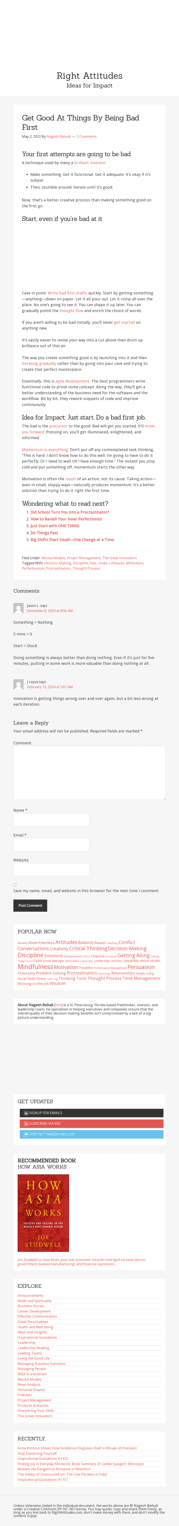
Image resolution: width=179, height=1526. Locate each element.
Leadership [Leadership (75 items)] (86, 961)
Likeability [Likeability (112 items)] (131, 960)
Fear (93, 563)
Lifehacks (116, 563)
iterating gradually (39, 363)
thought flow (71, 310)
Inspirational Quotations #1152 (43, 1458)
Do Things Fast (44, 532)
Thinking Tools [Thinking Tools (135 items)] (72, 978)
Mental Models (53, 558)
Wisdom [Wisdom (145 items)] (58, 983)
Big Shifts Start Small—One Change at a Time (72, 539)
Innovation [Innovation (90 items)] (72, 961)
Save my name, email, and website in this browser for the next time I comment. (86, 890)
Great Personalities (33, 1321)
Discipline (80, 563)
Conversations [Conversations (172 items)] (33, 948)
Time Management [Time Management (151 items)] (141, 978)
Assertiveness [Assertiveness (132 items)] (41, 942)
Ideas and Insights (32, 1332)
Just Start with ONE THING (54, 525)
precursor (58, 425)
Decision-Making (57, 563)
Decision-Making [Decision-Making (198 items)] (127, 948)
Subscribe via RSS (42, 1123)
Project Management (84, 558)
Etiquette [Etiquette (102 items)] (98, 956)
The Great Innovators (119, 558)
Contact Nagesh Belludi (49, 1134)
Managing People (32, 1368)
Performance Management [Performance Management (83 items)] (110, 968)
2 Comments (87, 136)
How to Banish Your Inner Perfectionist (66, 519)
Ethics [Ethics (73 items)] (87, 956)
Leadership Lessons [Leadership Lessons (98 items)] (108, 961)
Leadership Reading (33, 1347)
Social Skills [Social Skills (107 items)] (26, 978)
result (70, 478)
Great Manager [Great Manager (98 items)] (54, 961)
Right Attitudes (89, 75)
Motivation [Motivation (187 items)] (66, 967)
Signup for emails (43, 1112)
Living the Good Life (34, 1358)
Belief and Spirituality (35, 1300)
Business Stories (31, 1306)
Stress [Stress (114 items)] (41, 978)
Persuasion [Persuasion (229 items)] (141, 967)
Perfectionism (33, 568)
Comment (22, 742)
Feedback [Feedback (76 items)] (111, 956)
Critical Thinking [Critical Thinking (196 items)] (88, 948)
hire (58, 1005)
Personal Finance (31, 1389)
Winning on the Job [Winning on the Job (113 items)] (33, 983)
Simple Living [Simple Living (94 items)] (145, 973)
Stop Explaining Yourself (37, 1453)
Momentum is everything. (45, 449)
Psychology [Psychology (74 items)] (104, 973)
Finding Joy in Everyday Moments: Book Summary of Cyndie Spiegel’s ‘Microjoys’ (81, 1464)
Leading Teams (30, 1353)
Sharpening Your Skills (36, 1410)
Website (20, 860)
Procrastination (58, 568)
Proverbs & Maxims (33, 1405)
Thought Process (86, 568)
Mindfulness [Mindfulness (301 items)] (35, 966)
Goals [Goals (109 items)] (37, 960)
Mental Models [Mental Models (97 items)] (150, 961)
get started (124, 322)
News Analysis (29, 1384)
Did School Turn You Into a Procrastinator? (69, 512)
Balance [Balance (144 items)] (86, 942)
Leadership (27, 1342)
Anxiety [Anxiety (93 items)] (23, 943)
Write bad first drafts (67, 292)
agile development (72, 381)
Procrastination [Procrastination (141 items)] (82, 973)
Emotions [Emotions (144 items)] (53, 956)
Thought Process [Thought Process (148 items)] (104, 978)
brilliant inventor (89, 162)
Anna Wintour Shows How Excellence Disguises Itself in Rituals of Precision (77, 1448)
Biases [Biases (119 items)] (99, 942)
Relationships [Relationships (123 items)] (123, 973)
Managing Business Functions (42, 1363)
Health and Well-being (35, 1327)
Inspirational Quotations (37, 1337)
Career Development (34, 1311)
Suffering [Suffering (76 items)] (52, 978)
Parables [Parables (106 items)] (86, 967)
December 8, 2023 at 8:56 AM (50, 610)
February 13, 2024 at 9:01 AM (50, 687)
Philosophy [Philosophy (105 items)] (26, 973)
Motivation (134, 563)
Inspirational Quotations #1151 (43, 1479)
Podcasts (25, 1395)
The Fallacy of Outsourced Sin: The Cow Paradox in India (62, 1474)
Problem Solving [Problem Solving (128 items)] (51, 973)
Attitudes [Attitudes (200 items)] (66, 942)
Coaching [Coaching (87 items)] (112, 943)
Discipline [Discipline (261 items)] (31, 955)
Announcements (31, 1295)
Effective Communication (37, 1316)
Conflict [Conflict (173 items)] (127, 942)
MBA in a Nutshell (32, 1374)
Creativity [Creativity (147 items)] (59, 948)
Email (20, 835)
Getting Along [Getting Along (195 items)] (134, 955)
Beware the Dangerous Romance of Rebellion (54, 1469)
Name (20, 810)
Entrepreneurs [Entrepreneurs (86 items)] (73, 956)
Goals (102, 563)
